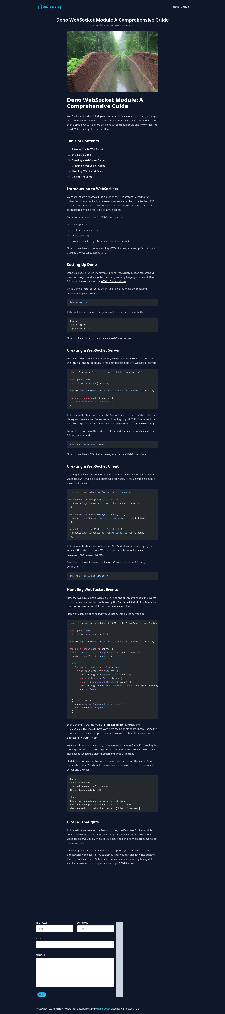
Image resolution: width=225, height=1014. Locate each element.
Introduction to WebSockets (88, 149)
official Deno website (113, 281)
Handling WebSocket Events (88, 171)
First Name (42, 923)
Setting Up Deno (81, 154)
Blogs (175, 6)
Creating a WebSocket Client (88, 165)
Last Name (82, 923)
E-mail (39, 939)
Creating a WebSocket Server (89, 160)
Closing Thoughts (82, 176)
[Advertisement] (112, 895)
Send (41, 994)
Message (40, 955)
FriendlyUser (103, 1008)
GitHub (185, 6)
